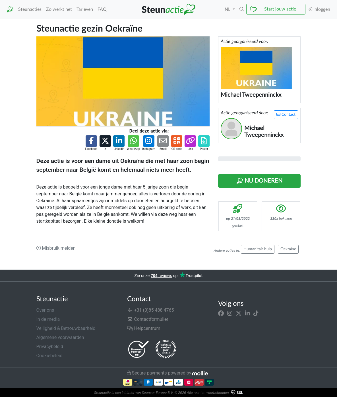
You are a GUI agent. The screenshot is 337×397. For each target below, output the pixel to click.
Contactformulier (147, 319)
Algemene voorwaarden (60, 337)
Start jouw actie (280, 9)
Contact (285, 114)
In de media (48, 319)
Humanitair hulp (257, 249)
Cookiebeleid (49, 355)
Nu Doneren (259, 181)
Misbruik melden (56, 248)
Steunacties (30, 9)
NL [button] (228, 9)
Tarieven (85, 9)
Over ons (45, 310)
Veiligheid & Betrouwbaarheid (66, 328)
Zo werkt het (59, 9)
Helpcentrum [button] (143, 328)
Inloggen (319, 9)
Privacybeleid (49, 346)
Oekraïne (288, 249)
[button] (241, 9)
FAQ (102, 9)
